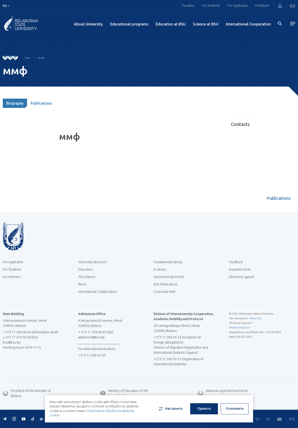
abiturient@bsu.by (91, 337)
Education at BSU (171, 24)
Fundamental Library (170, 262)
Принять (204, 408)
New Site (255, 318)
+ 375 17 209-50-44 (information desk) (30, 332)
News (82, 284)
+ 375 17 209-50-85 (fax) (95, 332)
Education (85, 269)
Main (28, 57)
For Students (211, 5)
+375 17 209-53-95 (92, 355)
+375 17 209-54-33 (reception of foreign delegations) (177, 339)
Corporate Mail (166, 292)
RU (257, 419)
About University (88, 24)
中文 (292, 419)
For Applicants (237, 5)
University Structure (92, 262)
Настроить (170, 409)
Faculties (188, 5)
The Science (88, 277)
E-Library (162, 269)
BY (268, 419)
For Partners (12, 277)
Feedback (262, 5)
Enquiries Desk (240, 269)
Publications (41, 103)
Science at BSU (205, 24)
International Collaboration (99, 292)
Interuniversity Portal (170, 277)
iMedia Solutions (239, 327)
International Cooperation (248, 24)
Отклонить (235, 408)
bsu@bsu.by (12, 342)
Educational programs (129, 24)
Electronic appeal (241, 277)
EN (279, 419)
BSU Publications (166, 284)
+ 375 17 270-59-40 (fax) (20, 337)
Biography (15, 103)
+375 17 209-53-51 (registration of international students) (179, 361)
